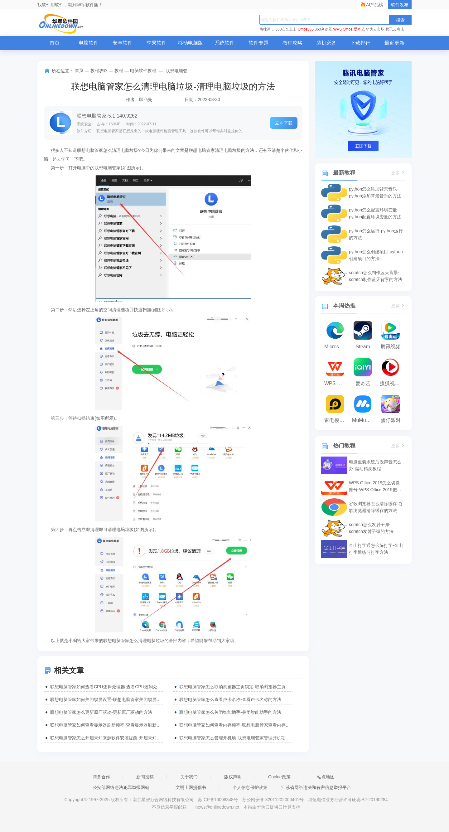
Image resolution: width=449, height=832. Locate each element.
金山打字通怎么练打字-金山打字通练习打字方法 (376, 549)
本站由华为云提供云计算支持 (272, 807)
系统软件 (224, 43)
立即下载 (283, 122)
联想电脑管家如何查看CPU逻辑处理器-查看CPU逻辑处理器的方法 (106, 686)
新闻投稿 (145, 777)
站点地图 (326, 777)
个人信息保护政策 (250, 787)
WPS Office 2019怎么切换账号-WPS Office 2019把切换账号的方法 (375, 486)
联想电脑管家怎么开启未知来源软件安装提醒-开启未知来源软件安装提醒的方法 (106, 737)
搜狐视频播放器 (392, 383)
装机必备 (326, 43)
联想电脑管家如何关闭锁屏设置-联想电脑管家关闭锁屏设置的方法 (106, 699)
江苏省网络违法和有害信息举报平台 (316, 787)
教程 (118, 70)
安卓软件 (123, 43)
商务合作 (101, 777)
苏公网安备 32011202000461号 (273, 799)
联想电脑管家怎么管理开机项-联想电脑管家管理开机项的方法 (235, 737)
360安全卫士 (286, 29)
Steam (363, 346)
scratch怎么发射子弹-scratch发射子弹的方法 (371, 528)
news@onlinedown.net (217, 807)
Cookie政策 (279, 777)
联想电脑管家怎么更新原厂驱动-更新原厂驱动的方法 (101, 712)
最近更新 (394, 43)
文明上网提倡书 (191, 787)
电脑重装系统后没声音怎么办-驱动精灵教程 (375, 465)
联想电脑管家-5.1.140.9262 (107, 116)
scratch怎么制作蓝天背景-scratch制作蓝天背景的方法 (375, 276)
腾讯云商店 (394, 29)
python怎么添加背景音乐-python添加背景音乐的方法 (375, 192)
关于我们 (189, 777)
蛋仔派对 (391, 420)
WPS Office (343, 29)
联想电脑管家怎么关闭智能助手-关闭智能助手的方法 (230, 712)
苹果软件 (157, 43)
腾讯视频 (391, 346)
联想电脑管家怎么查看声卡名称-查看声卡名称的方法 (230, 699)
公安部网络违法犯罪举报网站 (121, 787)
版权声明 (233, 777)
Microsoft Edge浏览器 (336, 346)
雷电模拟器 (336, 420)
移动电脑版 (190, 43)
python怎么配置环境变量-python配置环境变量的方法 (375, 213)
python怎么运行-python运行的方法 (376, 234)
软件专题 (258, 43)
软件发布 (399, 4)
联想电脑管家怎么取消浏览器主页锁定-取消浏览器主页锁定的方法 (235, 686)
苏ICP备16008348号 (218, 799)
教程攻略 (292, 43)
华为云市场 (375, 29)
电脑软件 (89, 43)
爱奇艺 (359, 29)
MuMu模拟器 (364, 420)
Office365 (306, 29)
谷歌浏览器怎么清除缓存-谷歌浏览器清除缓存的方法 (376, 507)
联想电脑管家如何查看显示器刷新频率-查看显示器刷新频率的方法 (106, 725)
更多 (398, 173)
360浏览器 (323, 29)
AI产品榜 (374, 4)
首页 (55, 43)
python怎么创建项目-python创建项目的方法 (376, 255)
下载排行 (360, 43)
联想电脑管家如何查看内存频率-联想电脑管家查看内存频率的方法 (235, 725)
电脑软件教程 (143, 70)
